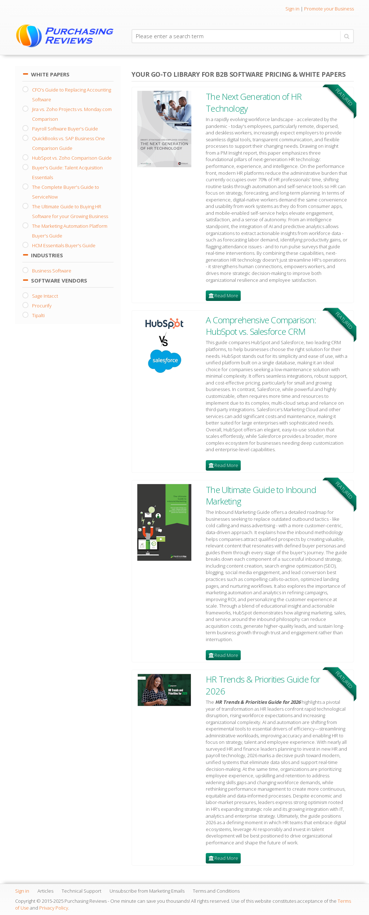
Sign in (292, 8)
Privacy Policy (53, 908)
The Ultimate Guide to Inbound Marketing (261, 495)
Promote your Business (329, 8)
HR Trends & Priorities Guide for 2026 (263, 685)
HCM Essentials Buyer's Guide (63, 245)
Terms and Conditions (216, 891)
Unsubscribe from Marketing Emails (147, 891)
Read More (226, 295)
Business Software (51, 270)
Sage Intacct (45, 296)
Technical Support (81, 891)
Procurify (42, 305)
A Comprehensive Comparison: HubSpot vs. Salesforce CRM (261, 325)
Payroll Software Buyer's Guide (65, 128)
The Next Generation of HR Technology (254, 102)
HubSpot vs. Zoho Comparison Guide (72, 158)
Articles (45, 891)
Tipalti (38, 315)
